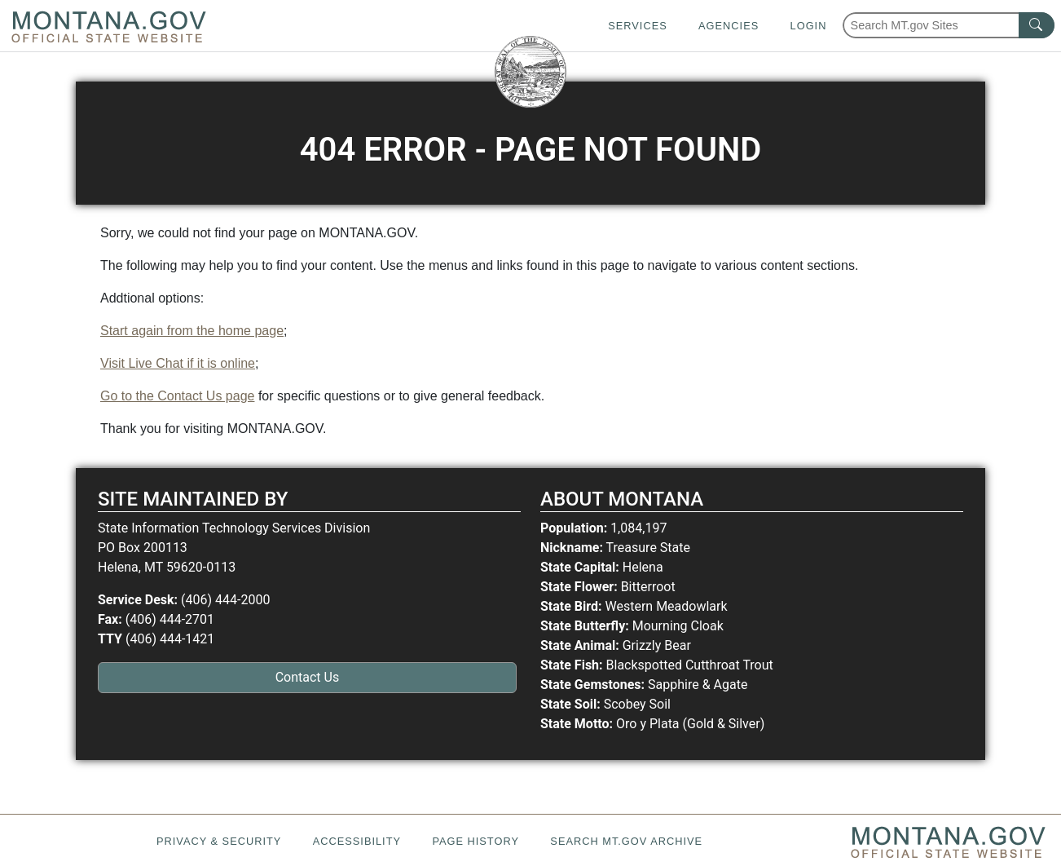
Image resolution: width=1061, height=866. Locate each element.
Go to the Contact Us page (177, 396)
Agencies (728, 26)
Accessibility (357, 841)
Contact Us (307, 677)
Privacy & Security (218, 841)
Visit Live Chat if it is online (177, 363)
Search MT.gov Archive (626, 841)
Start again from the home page (192, 331)
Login (808, 26)
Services (637, 26)
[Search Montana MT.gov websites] (948, 25)
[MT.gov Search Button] (1036, 25)
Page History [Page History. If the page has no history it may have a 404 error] (475, 841)
